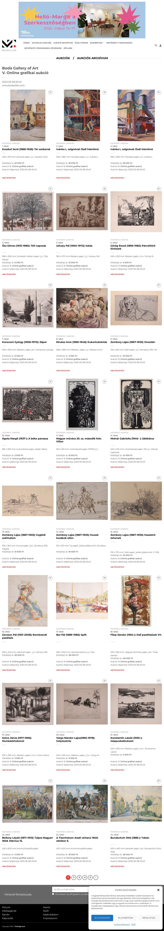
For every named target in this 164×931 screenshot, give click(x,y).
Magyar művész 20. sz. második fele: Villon (78, 440)
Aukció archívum (63, 43)
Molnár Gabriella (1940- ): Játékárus (132, 438)
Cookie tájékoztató (122, 924)
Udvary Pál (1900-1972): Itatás (74, 245)
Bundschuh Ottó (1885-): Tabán (129, 837)
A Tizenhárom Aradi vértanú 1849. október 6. (77, 839)
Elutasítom (125, 917)
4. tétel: (5, 242)
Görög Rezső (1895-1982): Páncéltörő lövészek (132, 247)
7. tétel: (5, 339)
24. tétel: (114, 834)
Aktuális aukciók (41, 43)
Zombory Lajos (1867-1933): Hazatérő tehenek (132, 536)
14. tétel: (60, 532)
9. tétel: (114, 339)
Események (97, 42)
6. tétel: (114, 242)
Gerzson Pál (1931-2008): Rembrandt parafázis (24, 636)
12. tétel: (114, 435)
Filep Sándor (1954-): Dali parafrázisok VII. (136, 634)
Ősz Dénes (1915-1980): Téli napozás (24, 245)
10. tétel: (6, 435)
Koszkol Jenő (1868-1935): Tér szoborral (26, 149)
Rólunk (68, 48)
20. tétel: (60, 735)
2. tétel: (59, 146)
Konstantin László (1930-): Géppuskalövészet (126, 739)
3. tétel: (114, 146)
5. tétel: (59, 242)
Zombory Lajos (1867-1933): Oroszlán (132, 342)
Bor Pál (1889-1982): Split (71, 634)
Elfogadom (102, 917)
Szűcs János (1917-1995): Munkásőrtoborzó (17, 739)
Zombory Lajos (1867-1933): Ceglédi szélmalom (24, 536)
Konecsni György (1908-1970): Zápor (24, 342)
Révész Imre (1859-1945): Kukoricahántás (81, 342)
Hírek (26, 43)
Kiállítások (81, 43)
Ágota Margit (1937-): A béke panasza (25, 438)
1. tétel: (5, 146)
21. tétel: (114, 735)
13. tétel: (6, 532)
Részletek (148, 917)
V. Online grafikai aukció (22, 166)
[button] (158, 890)
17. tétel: (60, 631)
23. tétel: (60, 834)
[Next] (95, 877)
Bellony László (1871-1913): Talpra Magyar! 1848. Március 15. (27, 839)
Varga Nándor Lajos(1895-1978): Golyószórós (75, 739)
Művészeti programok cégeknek (43, 48)
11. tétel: (60, 435)
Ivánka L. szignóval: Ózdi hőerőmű (77, 149)
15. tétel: (114, 532)
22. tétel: (6, 834)
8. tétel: (59, 339)
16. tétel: (6, 631)
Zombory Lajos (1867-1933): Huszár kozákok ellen (77, 536)
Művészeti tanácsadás (119, 43)
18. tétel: (114, 631)
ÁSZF (133, 924)
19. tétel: (6, 735)
